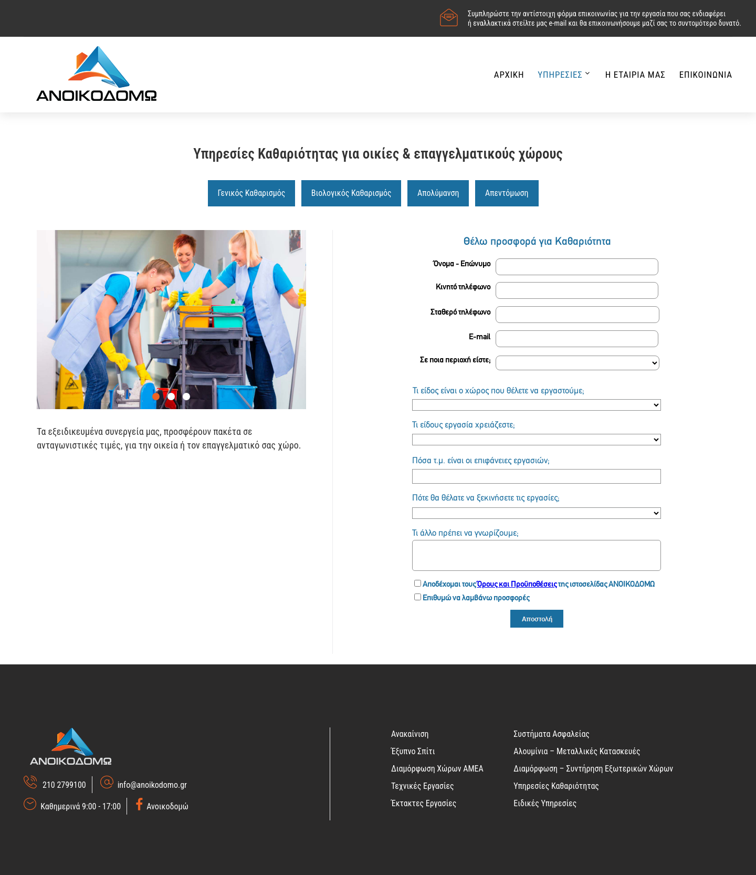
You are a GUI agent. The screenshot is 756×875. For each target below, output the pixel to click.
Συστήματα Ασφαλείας (551, 734)
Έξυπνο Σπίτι (413, 751)
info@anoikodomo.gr (152, 785)
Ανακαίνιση (410, 734)
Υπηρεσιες (560, 74)
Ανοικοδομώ (166, 806)
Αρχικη (509, 74)
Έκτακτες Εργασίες (423, 803)
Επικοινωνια (705, 74)
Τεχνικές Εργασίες (422, 786)
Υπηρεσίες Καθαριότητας (556, 786)
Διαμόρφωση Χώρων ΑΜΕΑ (437, 769)
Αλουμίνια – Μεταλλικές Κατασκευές (576, 751)
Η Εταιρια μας (635, 74)
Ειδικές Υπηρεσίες (544, 803)
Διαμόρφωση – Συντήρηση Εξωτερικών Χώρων (593, 769)
